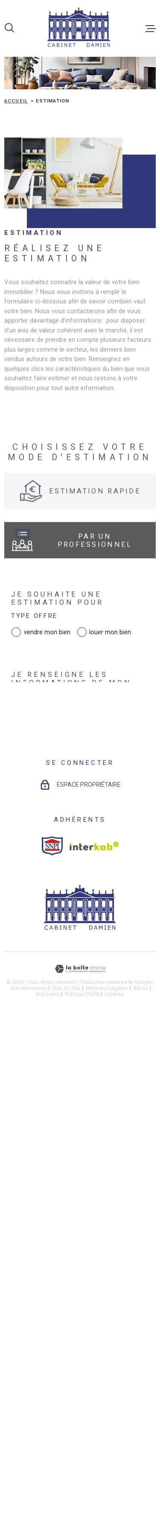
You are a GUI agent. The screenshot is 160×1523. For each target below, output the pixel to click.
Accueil (16, 101)
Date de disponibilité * (69, 798)
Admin (140, 1324)
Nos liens (47, 1330)
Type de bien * (41, 717)
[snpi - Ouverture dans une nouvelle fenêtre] (52, 1182)
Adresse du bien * (55, 758)
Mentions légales (107, 1324)
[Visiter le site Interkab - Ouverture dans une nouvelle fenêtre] (94, 1182)
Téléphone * (41, 923)
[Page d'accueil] (80, 28)
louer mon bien (110, 632)
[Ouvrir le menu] (150, 28)
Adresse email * (51, 964)
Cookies (114, 1330)
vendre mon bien (47, 632)
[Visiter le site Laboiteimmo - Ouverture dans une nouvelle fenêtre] (80, 1305)
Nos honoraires (29, 1324)
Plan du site (66, 1324)
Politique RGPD (82, 1330)
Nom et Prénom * (52, 883)
